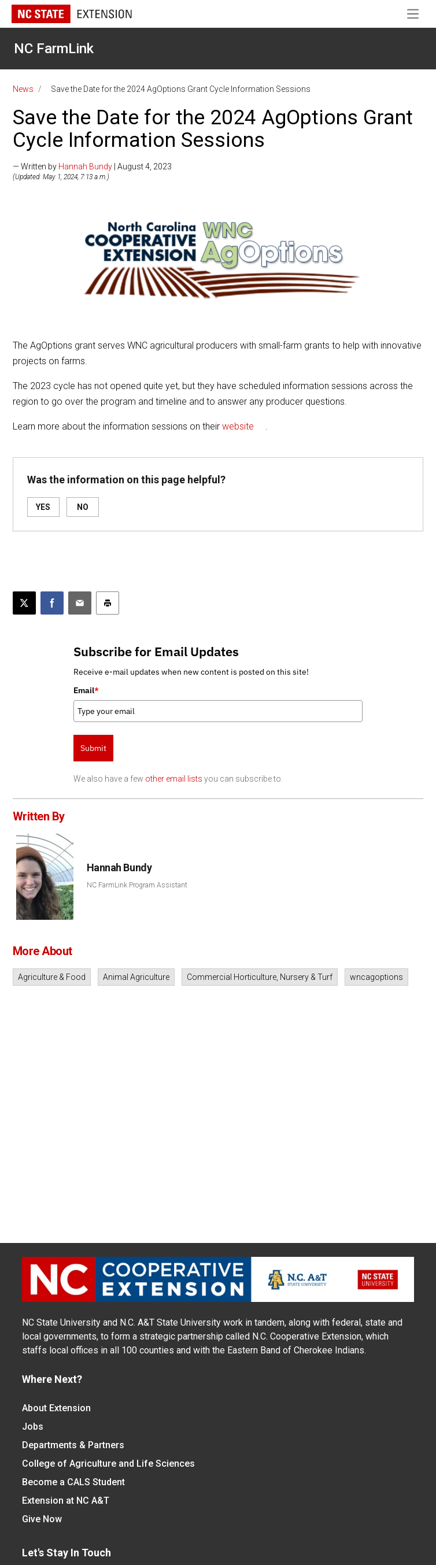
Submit (93, 748)
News (23, 89)
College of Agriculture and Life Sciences (108, 1463)
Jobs (32, 1426)
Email (86, 690)
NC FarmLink (54, 48)
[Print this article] (107, 603)
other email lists (173, 778)
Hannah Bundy (85, 166)
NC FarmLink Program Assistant (137, 885)
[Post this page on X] (24, 603)
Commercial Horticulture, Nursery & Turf (259, 977)
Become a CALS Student (73, 1482)
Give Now (42, 1519)
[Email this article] (79, 603)
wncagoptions (376, 977)
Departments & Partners (73, 1445)
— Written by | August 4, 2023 (92, 166)
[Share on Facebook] (52, 603)
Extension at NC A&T (65, 1500)
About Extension (56, 1408)
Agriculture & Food (52, 977)
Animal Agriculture (136, 977)
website (238, 426)
